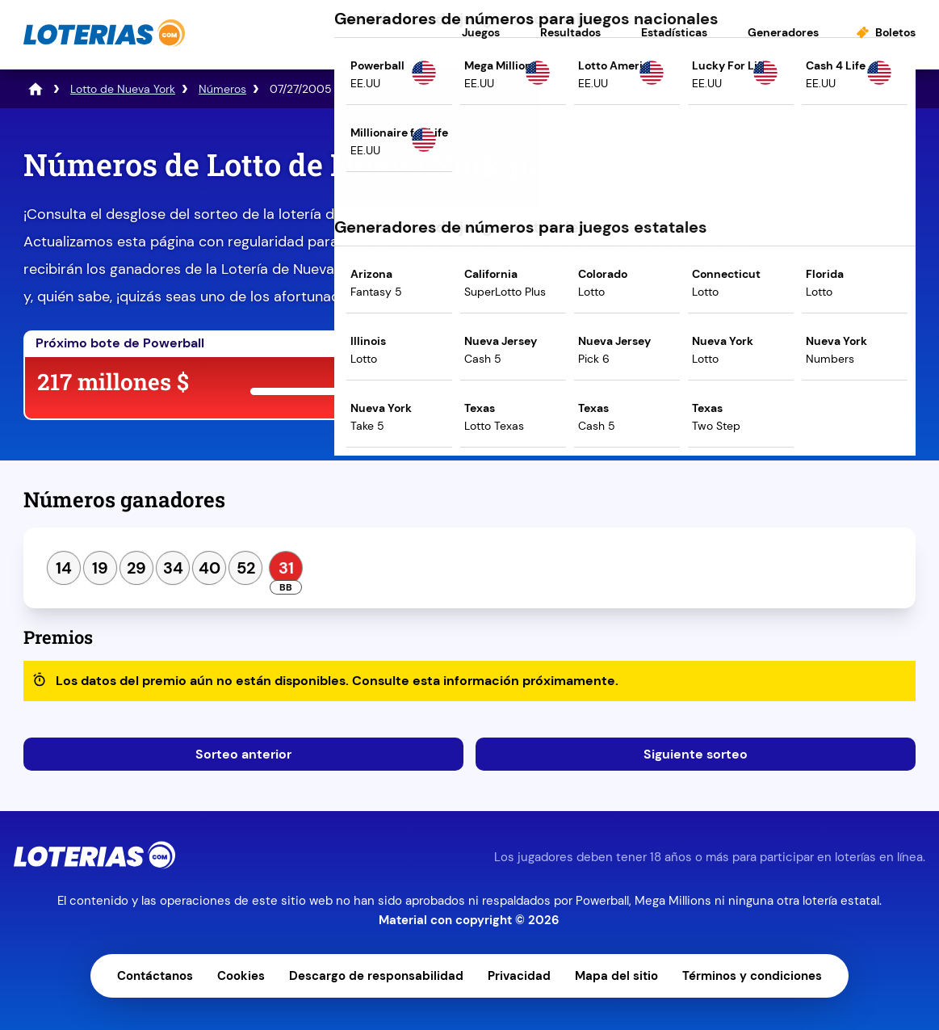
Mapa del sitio (616, 976)
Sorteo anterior (243, 754)
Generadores (783, 32)
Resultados (570, 32)
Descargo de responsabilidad (376, 976)
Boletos (895, 32)
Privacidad (519, 976)
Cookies (241, 976)
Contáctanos (155, 976)
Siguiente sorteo (695, 754)
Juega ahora (602, 384)
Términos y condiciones (752, 976)
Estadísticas (674, 32)
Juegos (481, 32)
